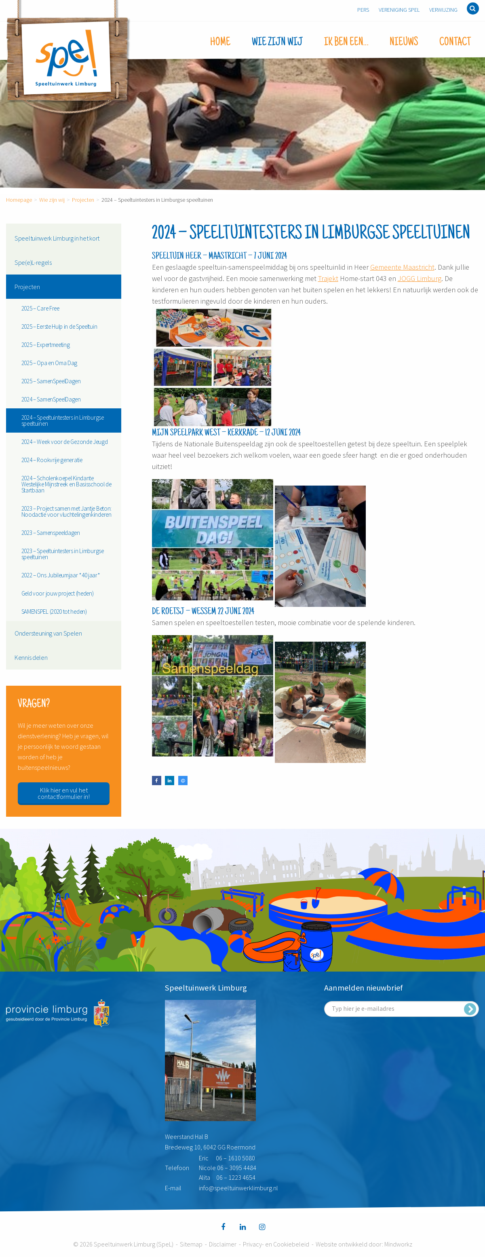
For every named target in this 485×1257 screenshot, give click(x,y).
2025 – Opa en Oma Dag (49, 363)
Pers (363, 10)
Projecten (83, 199)
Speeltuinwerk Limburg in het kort (57, 238)
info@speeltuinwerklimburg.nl (238, 1188)
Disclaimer (222, 1244)
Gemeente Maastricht (402, 267)
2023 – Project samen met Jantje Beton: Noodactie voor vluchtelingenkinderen (66, 511)
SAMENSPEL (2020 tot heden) (54, 611)
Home (220, 42)
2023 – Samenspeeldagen (50, 533)
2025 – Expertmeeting (45, 345)
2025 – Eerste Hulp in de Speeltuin (59, 326)
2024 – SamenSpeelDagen (51, 399)
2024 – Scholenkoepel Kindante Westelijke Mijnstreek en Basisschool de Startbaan (66, 484)
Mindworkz (398, 1244)
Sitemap (191, 1244)
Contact (455, 42)
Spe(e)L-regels (33, 262)
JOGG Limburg (419, 278)
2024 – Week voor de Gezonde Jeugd (64, 442)
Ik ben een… (346, 42)
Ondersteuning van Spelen (48, 633)
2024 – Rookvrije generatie (51, 460)
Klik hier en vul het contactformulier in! (64, 793)
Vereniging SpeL (399, 10)
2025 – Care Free (40, 308)
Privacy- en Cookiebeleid (276, 1244)
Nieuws (404, 42)
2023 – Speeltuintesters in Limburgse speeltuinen (62, 554)
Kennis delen (31, 657)
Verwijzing (443, 10)
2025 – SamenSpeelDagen (51, 381)
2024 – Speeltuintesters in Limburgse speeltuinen (62, 420)
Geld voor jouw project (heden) (57, 593)
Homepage (19, 199)
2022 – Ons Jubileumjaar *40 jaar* (60, 575)
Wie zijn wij (277, 42)
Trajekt (328, 278)
